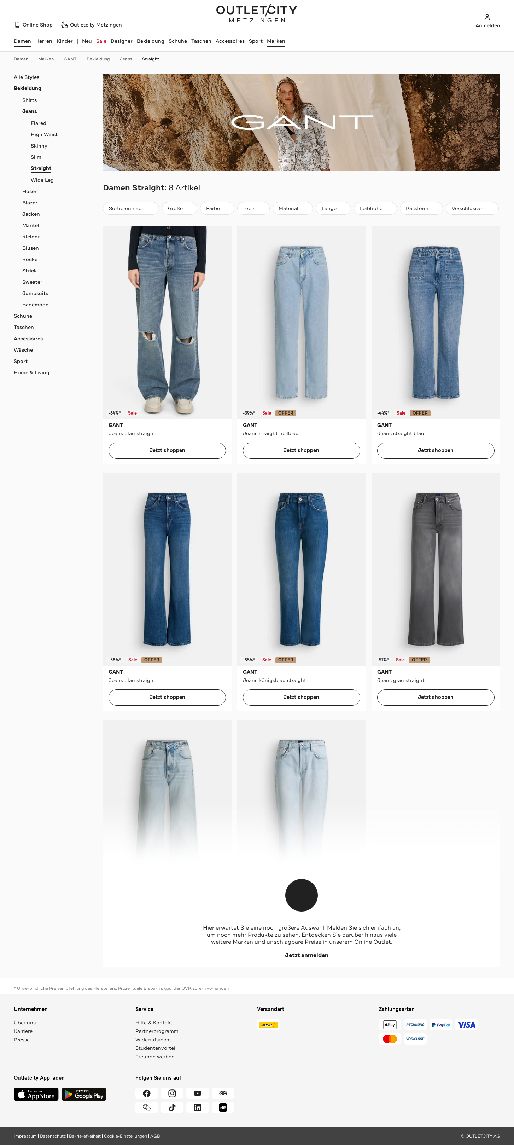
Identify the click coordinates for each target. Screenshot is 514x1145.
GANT (74, 59)
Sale (101, 41)
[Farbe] (217, 208)
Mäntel (30, 225)
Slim (36, 157)
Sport (256, 41)
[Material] (293, 208)
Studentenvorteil (156, 1048)
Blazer (29, 202)
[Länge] (333, 208)
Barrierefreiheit (85, 1136)
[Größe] (179, 208)
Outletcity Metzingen (257, 14)
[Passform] (421, 208)
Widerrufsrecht (153, 1039)
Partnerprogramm (157, 1031)
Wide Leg (42, 180)
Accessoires (230, 41)
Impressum (25, 1136)
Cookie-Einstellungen (125, 1136)
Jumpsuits (35, 293)
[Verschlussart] (472, 208)
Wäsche (23, 350)
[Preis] (253, 208)
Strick (29, 270)
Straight (150, 59)
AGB (155, 1136)
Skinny (39, 146)
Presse (22, 1039)
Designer (122, 41)
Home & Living (31, 372)
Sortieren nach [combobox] (131, 210)
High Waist (44, 134)
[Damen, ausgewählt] (22, 41)
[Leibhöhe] (375, 208)
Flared (38, 123)
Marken (276, 41)
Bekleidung (150, 41)
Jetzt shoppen (167, 450)
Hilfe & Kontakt (154, 1022)
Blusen (30, 248)
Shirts (29, 100)
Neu (87, 41)
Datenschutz (53, 1136)
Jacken (31, 214)
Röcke (29, 259)
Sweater (32, 282)
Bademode (35, 304)
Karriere (23, 1031)
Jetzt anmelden (301, 955)
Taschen (201, 41)
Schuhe (178, 41)
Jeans (129, 59)
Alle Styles (26, 77)
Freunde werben (155, 1056)
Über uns (25, 1022)
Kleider (31, 236)
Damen (24, 59)
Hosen (30, 191)
